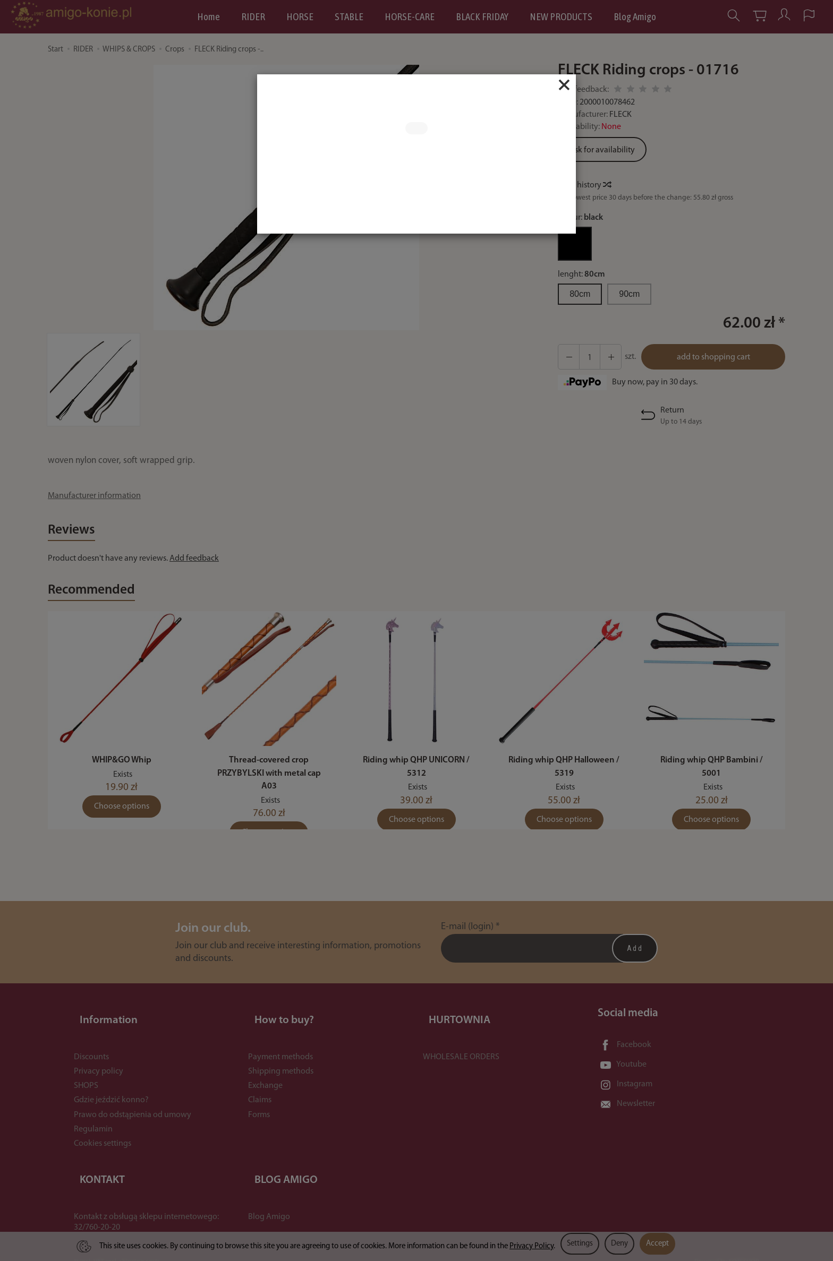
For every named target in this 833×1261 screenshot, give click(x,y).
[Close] (564, 85)
